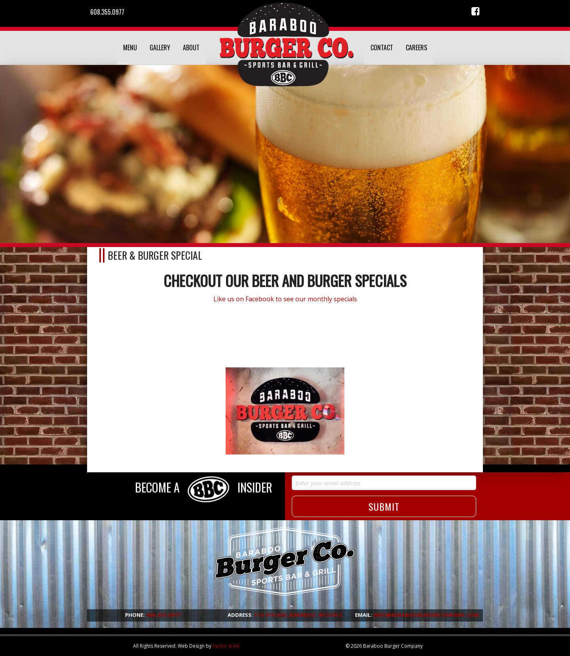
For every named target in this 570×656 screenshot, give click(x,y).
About (191, 47)
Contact (381, 47)
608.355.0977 (107, 12)
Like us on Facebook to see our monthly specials (285, 299)
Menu (130, 47)
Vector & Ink (226, 646)
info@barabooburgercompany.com (426, 614)
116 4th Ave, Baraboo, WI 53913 (298, 614)
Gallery (160, 47)
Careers (416, 47)
